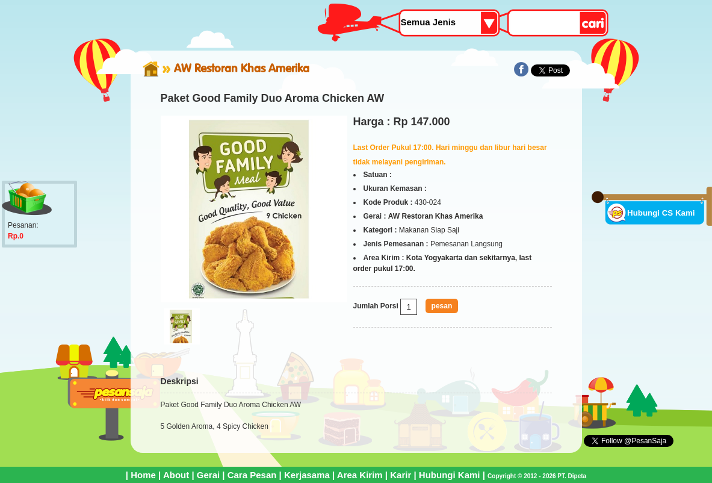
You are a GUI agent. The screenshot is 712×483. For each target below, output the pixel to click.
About (176, 475)
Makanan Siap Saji (429, 230)
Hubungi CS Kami (661, 212)
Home (143, 475)
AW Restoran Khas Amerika (241, 68)
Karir (400, 475)
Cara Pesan (252, 475)
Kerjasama (307, 475)
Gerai (208, 475)
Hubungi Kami (449, 475)
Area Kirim (360, 475)
